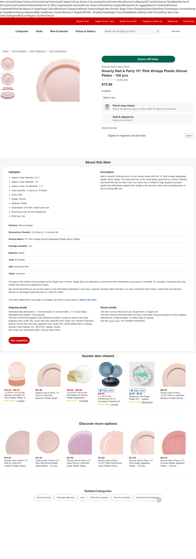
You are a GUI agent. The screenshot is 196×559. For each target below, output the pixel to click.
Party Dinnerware (57, 51)
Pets (15, 8)
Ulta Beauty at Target (29, 8)
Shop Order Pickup (151, 12)
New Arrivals (7, 1)
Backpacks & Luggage (135, 5)
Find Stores (48, 15)
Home (106, 1)
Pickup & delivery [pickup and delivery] (87, 31)
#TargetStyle (140, 8)
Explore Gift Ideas (138, 59)
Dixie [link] (83, 497)
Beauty (140, 1)
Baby (175, 1)
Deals (83, 8)
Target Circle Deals (118, 12)
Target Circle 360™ (128, 21)
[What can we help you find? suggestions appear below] (132, 31)
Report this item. (88, 299)
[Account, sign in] (174, 31)
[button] (106, 390)
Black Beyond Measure (22, 12)
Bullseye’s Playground (68, 8)
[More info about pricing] (173, 84)
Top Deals (103, 12)
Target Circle (35, 15)
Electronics (130, 1)
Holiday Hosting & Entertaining (31, 1)
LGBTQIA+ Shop (89, 12)
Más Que (40, 12)
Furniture (114, 1)
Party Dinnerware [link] (44, 497)
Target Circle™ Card (104, 21)
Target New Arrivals (108, 8)
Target (5, 51)
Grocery (11, 5)
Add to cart (109, 97)
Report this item (109, 127)
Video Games (74, 5)
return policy (115, 320)
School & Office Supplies (53, 5)
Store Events (165, 8)
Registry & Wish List (152, 21)
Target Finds (126, 8)
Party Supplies (115, 5)
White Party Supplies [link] (99, 497)
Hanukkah (152, 8)
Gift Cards (149, 1)
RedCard (23, 15)
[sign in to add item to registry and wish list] (189, 135)
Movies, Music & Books (94, 5)
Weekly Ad (135, 12)
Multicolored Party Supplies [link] (147, 497)
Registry (13, 15)
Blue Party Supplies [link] (122, 497)
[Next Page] (158, 500)
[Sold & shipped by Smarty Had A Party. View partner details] (148, 118)
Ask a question (19, 340)
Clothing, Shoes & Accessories (86, 1)
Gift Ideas (64, 1)
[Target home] (6, 31)
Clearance (92, 8)
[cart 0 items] (189, 31)
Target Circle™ (83, 21)
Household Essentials (28, 5)
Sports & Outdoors (157, 5)
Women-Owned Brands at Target (63, 12)
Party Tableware (38, 51)
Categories (23, 31)
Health (9, 8)
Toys (121, 1)
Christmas (53, 1)
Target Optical (48, 8)
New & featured (60, 31)
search (158, 31)
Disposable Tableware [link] (66, 497)
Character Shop (164, 1)
